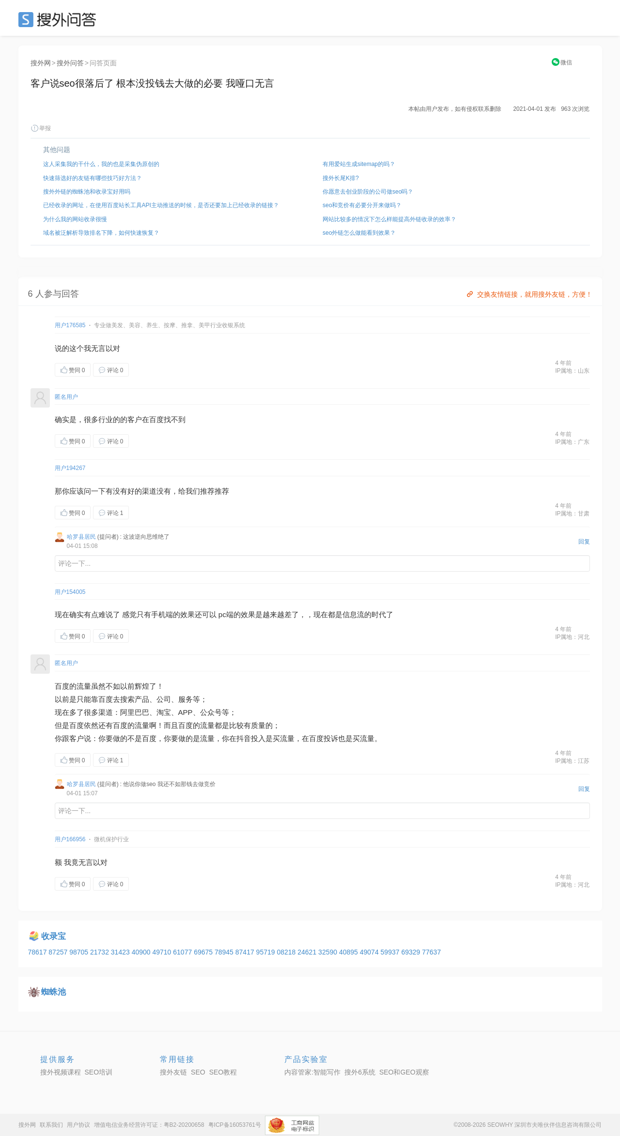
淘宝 (163, 712)
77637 (431, 952)
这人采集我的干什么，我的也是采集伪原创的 (101, 164)
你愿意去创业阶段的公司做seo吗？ (368, 191)
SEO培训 (99, 1072)
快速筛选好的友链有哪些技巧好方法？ (92, 178)
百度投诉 (323, 738)
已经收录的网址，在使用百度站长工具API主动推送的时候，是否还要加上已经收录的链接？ (161, 205)
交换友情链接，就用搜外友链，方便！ (528, 294)
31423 (121, 952)
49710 (162, 952)
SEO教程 (223, 1072)
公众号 (211, 712)
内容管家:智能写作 (312, 1072)
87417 (245, 952)
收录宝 (53, 936)
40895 (349, 952)
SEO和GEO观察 (404, 1072)
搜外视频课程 (60, 1072)
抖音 (243, 738)
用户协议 (78, 1124)
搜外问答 (70, 63)
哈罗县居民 (81, 536)
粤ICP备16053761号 (234, 1124)
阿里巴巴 (134, 712)
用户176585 (70, 325)
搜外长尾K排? (341, 178)
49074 (370, 952)
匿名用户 (66, 397)
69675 (204, 952)
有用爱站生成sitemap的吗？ (359, 164)
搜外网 (41, 63)
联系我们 (51, 1124)
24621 (307, 952)
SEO (59, 19)
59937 (391, 952)
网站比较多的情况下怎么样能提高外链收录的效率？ (389, 219)
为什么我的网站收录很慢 (75, 219)
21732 (100, 952)
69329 (411, 952)
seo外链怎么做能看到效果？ (359, 232)
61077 (183, 952)
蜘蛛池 (53, 992)
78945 (225, 952)
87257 (58, 952)
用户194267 (70, 468)
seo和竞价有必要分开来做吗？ (362, 205)
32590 (328, 952)
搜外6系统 (359, 1072)
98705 (79, 952)
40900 (142, 952)
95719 (266, 952)
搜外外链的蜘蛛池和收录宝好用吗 (86, 191)
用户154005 (70, 592)
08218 (287, 952)
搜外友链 (173, 1072)
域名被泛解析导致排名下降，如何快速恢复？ (101, 232)
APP (185, 712)
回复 (584, 541)
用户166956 (70, 839)
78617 (38, 952)
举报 (41, 128)
